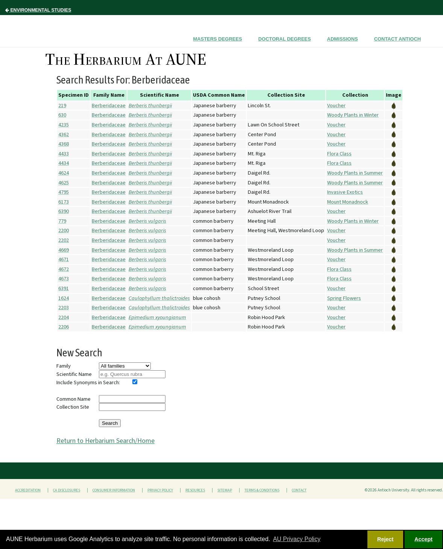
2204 (63, 317)
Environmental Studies (38, 10)
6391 (63, 288)
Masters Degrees (217, 39)
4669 (63, 250)
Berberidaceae (109, 105)
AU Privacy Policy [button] (296, 539)
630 (62, 115)
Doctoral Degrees (284, 39)
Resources (195, 490)
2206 (63, 327)
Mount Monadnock (347, 202)
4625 (63, 183)
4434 (63, 163)
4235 (63, 125)
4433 (63, 154)
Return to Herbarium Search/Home (105, 441)
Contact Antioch (397, 39)
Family (63, 366)
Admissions (342, 39)
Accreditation (28, 490)
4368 (63, 144)
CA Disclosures (66, 490)
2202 (63, 240)
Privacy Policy (160, 490)
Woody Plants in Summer (355, 173)
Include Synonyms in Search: (88, 382)
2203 (63, 308)
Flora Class (339, 154)
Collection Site (72, 407)
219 (62, 105)
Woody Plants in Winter (353, 115)
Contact (299, 490)
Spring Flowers (344, 298)
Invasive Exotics (345, 192)
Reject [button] (385, 539)
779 (62, 221)
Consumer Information (114, 490)
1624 (63, 298)
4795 (63, 192)
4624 (63, 173)
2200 (63, 230)
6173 (63, 202)
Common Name (73, 399)
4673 (63, 279)
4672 (63, 269)
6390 (63, 211)
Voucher (336, 105)
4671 (63, 259)
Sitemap (224, 490)
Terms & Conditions (261, 490)
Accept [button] (423, 539)
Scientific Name (74, 374)
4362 (63, 134)
